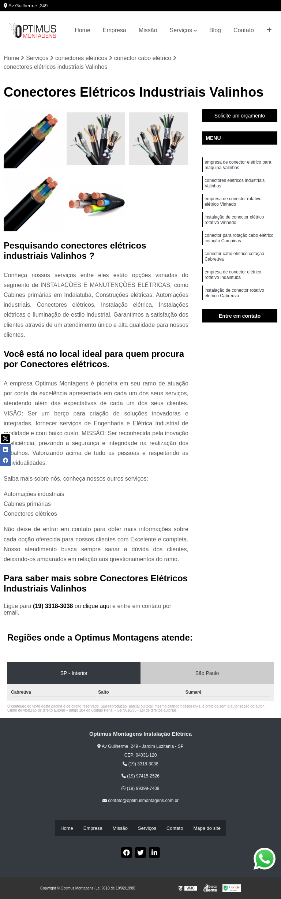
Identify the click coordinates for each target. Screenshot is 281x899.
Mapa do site (206, 828)
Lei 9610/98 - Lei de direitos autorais (147, 711)
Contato (243, 30)
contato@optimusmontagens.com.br (140, 801)
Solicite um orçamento (239, 117)
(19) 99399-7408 (140, 789)
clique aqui (97, 607)
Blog (215, 30)
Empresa (114, 30)
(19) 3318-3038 (54, 607)
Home (82, 30)
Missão (148, 30)
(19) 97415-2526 (140, 777)
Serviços (181, 30)
